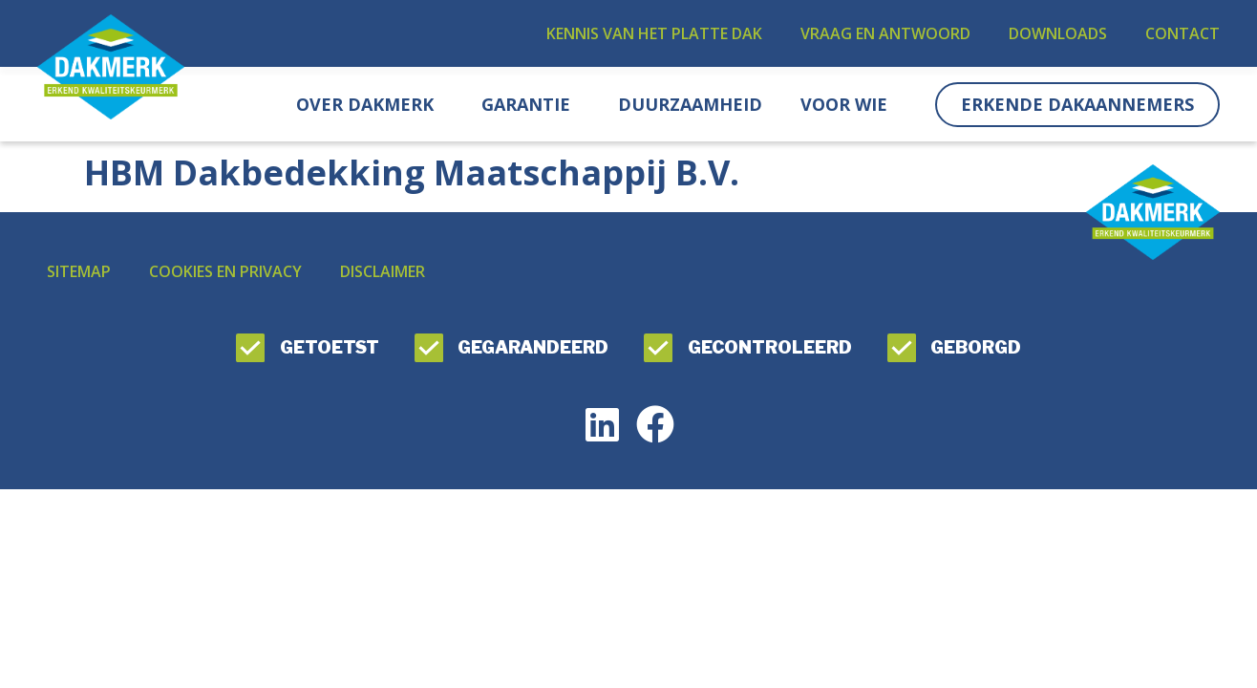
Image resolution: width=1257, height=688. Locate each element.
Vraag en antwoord (885, 33)
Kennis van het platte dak (654, 33)
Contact (1182, 33)
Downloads (1058, 33)
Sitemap (79, 271)
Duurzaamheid (690, 104)
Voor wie (848, 104)
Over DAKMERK (369, 104)
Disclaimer (382, 271)
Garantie (530, 104)
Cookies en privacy (225, 271)
